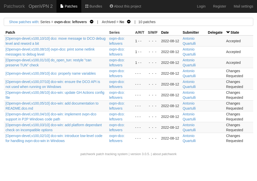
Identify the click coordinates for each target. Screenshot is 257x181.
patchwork (87, 154)
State (235, 32)
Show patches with (23, 22)
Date (165, 32)
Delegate (215, 32)
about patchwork (164, 154)
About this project (125, 6)
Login (201, 6)
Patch (10, 32)
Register (219, 6)
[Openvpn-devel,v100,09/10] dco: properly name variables (51, 73)
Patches (68, 6)
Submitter (191, 32)
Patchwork (14, 6)
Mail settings (243, 6)
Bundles (93, 6)
